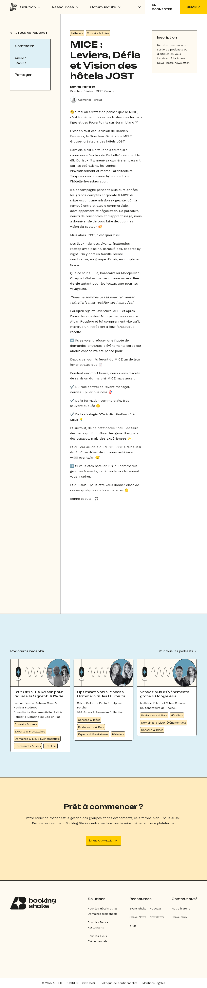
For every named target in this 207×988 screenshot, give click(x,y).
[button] (30, 7)
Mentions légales (153, 983)
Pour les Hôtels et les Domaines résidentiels (102, 911)
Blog (133, 925)
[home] (13, 7)
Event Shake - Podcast (145, 908)
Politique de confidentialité (118, 983)
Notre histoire (181, 908)
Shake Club (179, 917)
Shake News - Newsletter (147, 917)
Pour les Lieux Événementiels (97, 938)
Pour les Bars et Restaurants (99, 925)
